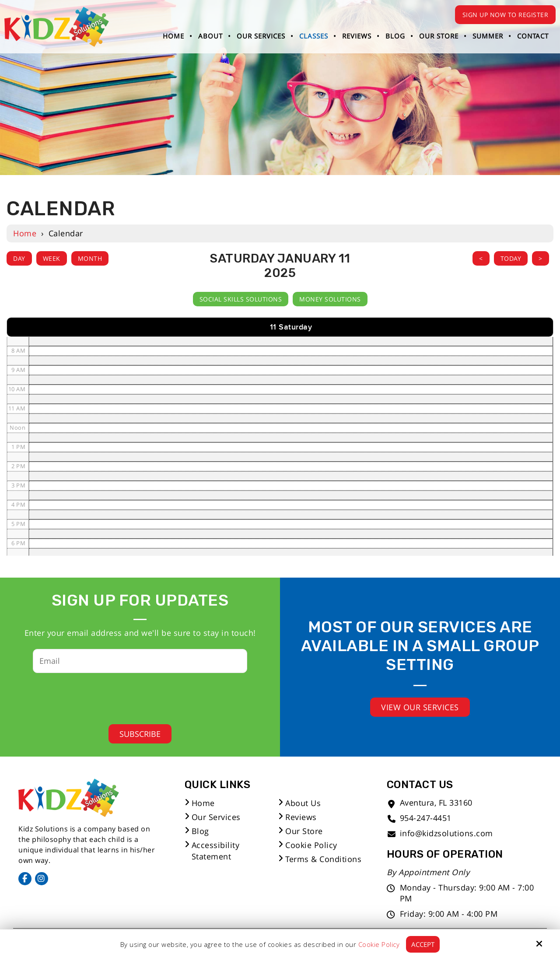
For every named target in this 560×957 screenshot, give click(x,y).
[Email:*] (140, 661)
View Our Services (420, 707)
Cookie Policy (379, 944)
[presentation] (133, 695)
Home (24, 233)
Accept (422, 944)
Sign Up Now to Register (505, 15)
